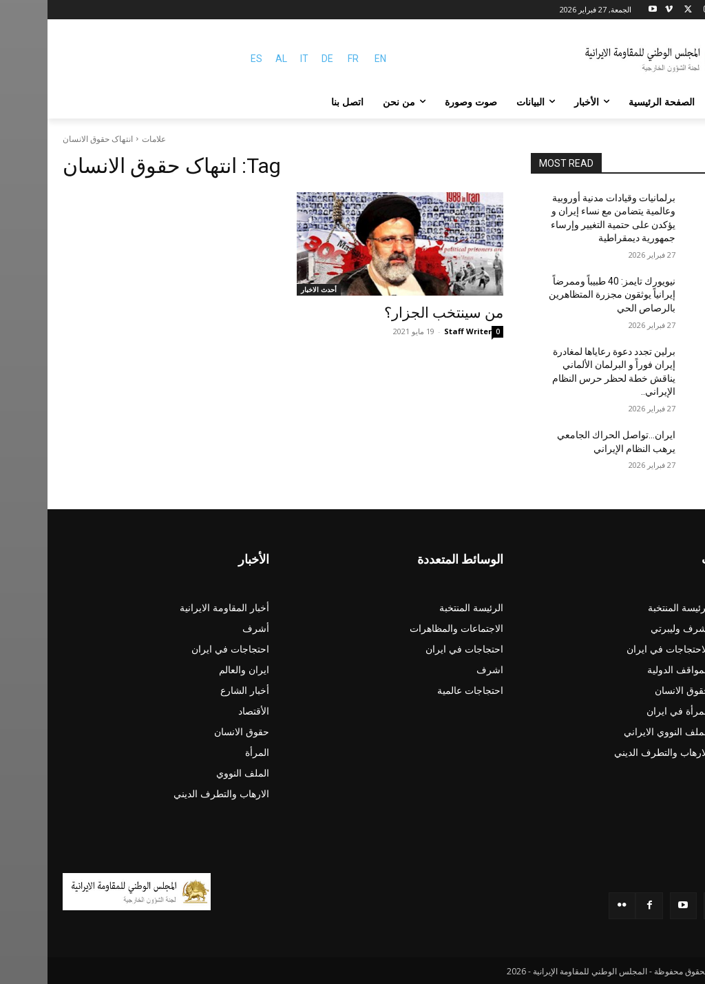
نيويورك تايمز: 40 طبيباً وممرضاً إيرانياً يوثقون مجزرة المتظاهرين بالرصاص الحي (564, 295)
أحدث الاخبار (271, 289)
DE (280, 58)
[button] (673, 102)
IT (257, 58)
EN (333, 58)
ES (209, 58)
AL (234, 58)
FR (305, 58)
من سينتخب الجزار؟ (396, 313)
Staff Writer (420, 331)
